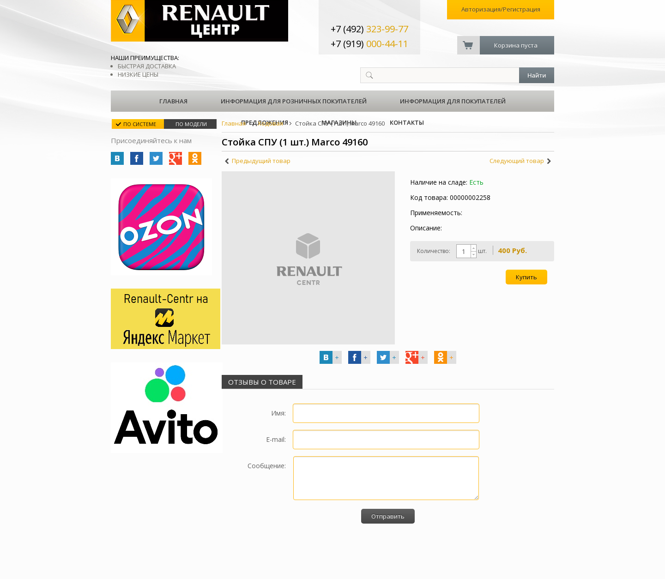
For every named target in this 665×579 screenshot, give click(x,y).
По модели (191, 124)
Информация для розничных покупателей (294, 101)
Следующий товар (517, 160)
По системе (139, 124)
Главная (173, 101)
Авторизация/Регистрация (500, 9)
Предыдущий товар (261, 160)
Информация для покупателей (453, 101)
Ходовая (270, 123)
